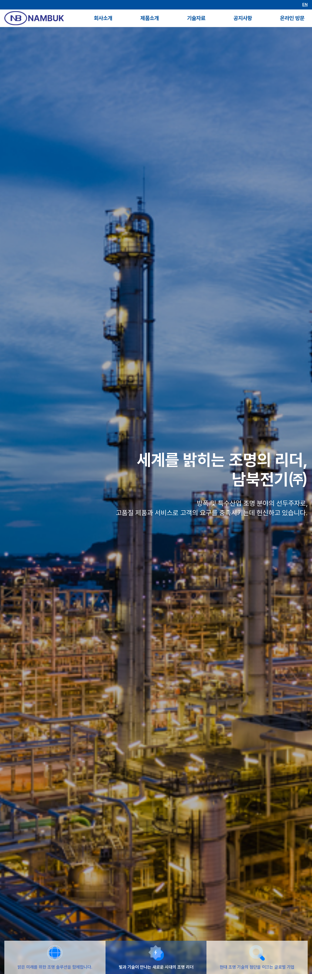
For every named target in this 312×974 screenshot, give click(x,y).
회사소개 (103, 18)
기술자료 (196, 18)
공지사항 (243, 18)
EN (305, 5)
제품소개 (149, 18)
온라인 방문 (292, 18)
